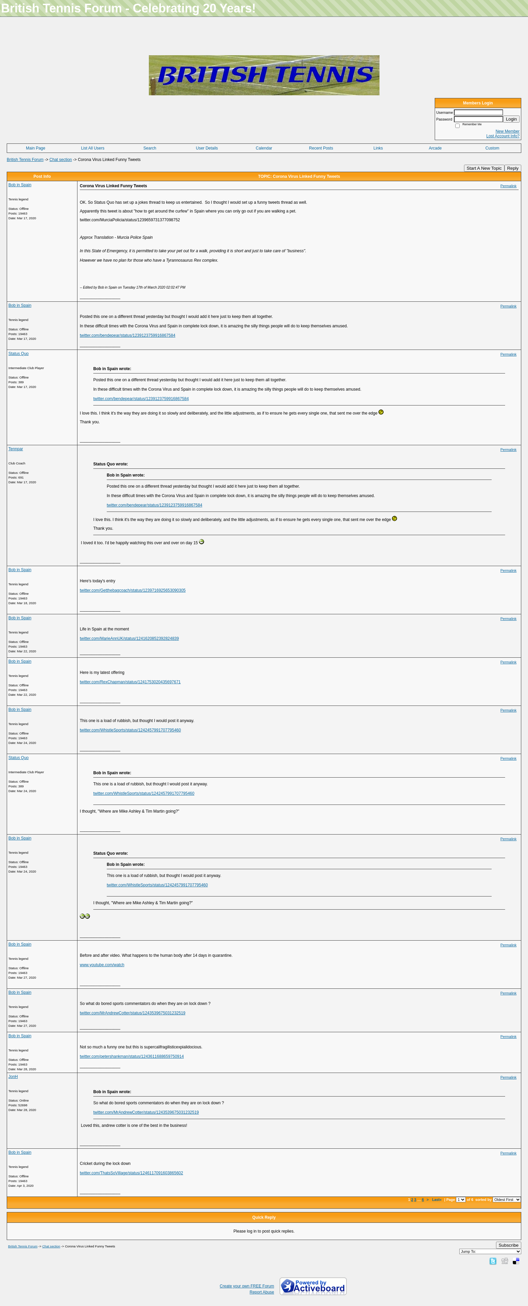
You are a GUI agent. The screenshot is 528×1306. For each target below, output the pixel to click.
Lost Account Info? (503, 136)
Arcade (435, 148)
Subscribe (509, 1245)
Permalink (508, 186)
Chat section (61, 159)
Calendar (264, 148)
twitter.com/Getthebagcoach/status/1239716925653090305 (133, 590)
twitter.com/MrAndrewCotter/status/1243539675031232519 (133, 1013)
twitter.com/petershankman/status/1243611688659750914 (132, 1056)
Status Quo (18, 353)
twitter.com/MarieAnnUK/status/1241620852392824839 (129, 638)
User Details (207, 148)
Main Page (35, 148)
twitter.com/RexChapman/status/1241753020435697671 (130, 682)
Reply (513, 168)
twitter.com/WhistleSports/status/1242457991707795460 (130, 730)
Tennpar (15, 449)
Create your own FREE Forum (247, 1286)
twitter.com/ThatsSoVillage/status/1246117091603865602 (131, 1173)
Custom (492, 148)
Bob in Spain (19, 185)
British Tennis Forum (25, 159)
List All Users (92, 148)
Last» (437, 1200)
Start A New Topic (484, 168)
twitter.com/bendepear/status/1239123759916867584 (127, 335)
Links (378, 148)
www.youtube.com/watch (102, 964)
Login (511, 119)
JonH (13, 1076)
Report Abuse (262, 1292)
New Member (508, 131)
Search (149, 148)
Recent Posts (321, 148)
